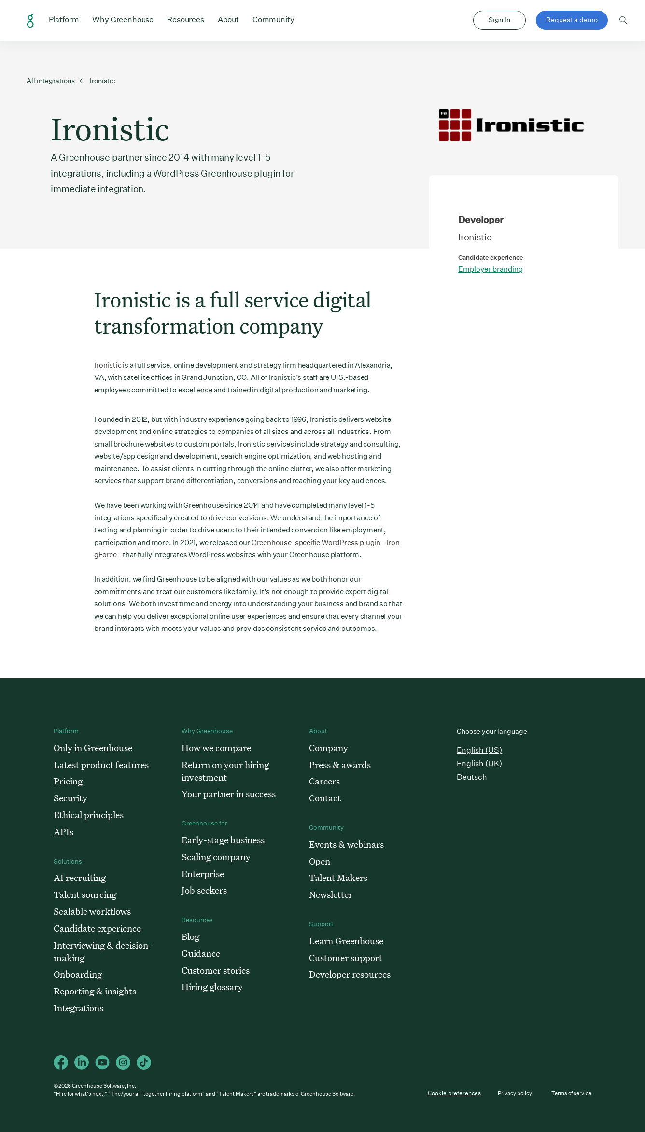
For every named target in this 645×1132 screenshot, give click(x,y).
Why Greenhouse (123, 19)
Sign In (499, 19)
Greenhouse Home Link (30, 21)
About (228, 19)
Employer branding (490, 269)
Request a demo (572, 19)
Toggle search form (623, 20)
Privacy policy (515, 1093)
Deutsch (472, 777)
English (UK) (479, 763)
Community (273, 19)
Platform (64, 19)
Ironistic (107, 365)
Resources (185, 19)
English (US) (479, 750)
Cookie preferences (454, 1093)
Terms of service (571, 1093)
